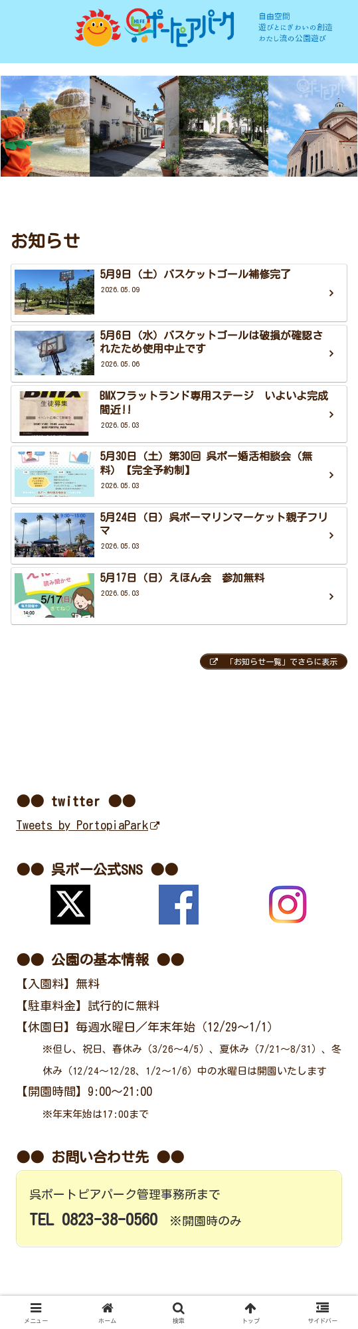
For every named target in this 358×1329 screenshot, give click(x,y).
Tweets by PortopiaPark (87, 825)
